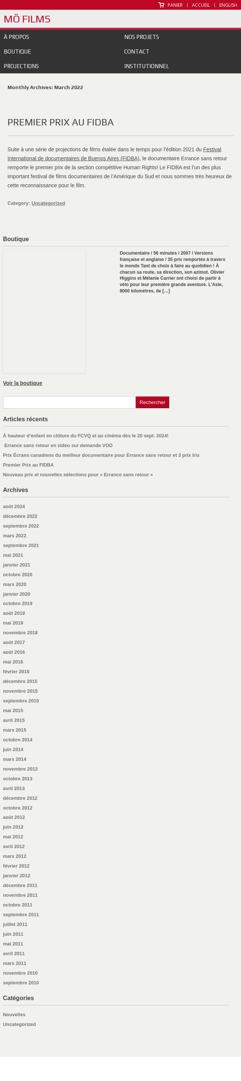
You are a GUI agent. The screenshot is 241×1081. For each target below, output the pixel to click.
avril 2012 (14, 846)
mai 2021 (13, 555)
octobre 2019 (18, 603)
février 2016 (16, 671)
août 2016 (14, 652)
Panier (175, 5)
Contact (136, 51)
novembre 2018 (20, 632)
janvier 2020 (16, 594)
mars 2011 (14, 963)
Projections (21, 66)
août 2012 (14, 817)
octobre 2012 (18, 808)
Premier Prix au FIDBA (60, 122)
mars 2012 (14, 856)
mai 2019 (13, 623)
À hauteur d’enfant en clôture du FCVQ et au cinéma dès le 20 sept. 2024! (85, 435)
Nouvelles (14, 1014)
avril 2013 (14, 788)
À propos (16, 37)
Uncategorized (48, 203)
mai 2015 (13, 710)
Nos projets (141, 37)
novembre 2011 (20, 895)
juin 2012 (13, 827)
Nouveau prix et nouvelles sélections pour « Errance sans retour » (78, 474)
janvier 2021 (16, 565)
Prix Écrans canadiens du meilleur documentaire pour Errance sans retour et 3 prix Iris (101, 455)
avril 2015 (14, 720)
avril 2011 (14, 953)
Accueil (201, 5)
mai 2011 (13, 944)
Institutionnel (146, 66)
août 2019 (14, 613)
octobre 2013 (18, 778)
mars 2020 (14, 584)
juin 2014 (13, 749)
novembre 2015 (20, 691)
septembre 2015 (21, 701)
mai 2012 (13, 836)
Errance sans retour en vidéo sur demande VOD (58, 445)
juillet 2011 (15, 924)
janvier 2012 (16, 875)
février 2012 (16, 866)
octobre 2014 (18, 740)
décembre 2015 (20, 681)
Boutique (17, 51)
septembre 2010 (21, 983)
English (228, 5)
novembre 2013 (20, 769)
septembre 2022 (21, 526)
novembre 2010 (20, 973)
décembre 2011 (20, 885)
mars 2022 (14, 535)
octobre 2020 (18, 574)
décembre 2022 (20, 516)
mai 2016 (13, 662)
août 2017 (14, 642)
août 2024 (14, 506)
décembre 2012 (20, 798)
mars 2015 (14, 730)
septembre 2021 (21, 545)
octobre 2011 (18, 905)
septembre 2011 (21, 914)
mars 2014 (14, 759)
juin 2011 (13, 934)
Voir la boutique (22, 383)
